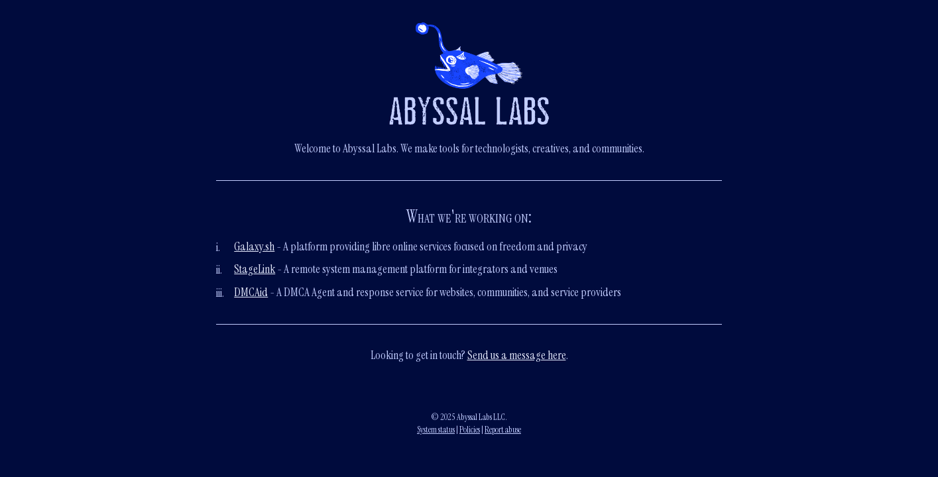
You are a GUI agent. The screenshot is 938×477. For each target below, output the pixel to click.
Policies (469, 429)
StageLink (254, 269)
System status (436, 429)
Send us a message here (516, 355)
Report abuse (503, 429)
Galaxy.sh (254, 246)
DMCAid (251, 292)
